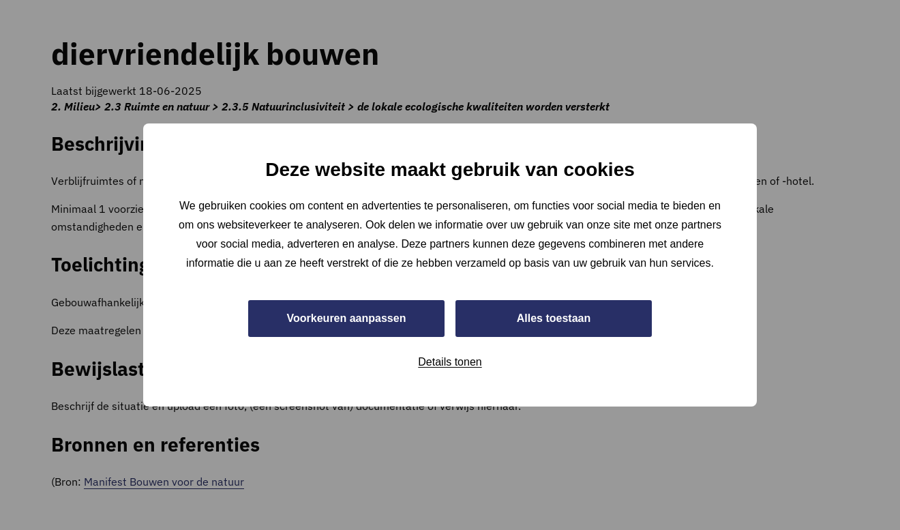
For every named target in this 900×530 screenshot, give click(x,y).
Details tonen (449, 362)
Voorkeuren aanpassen (346, 318)
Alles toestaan (553, 318)
